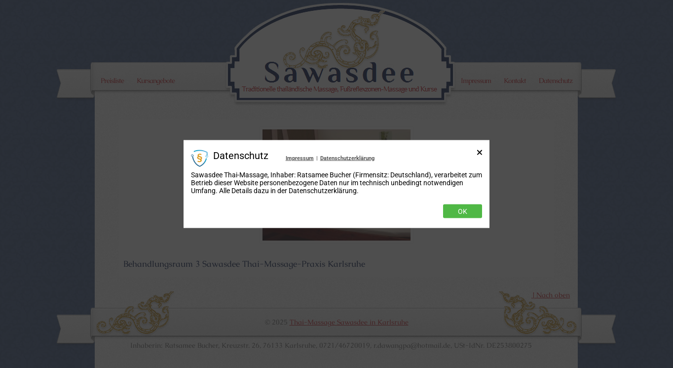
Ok (462, 211)
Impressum (300, 158)
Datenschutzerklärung (347, 158)
